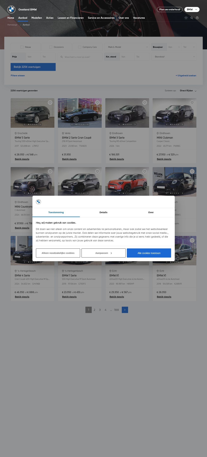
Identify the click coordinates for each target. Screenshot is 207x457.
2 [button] (94, 310)
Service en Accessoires (101, 17)
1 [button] (88, 310)
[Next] (40, 124)
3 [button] (100, 310)
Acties (49, 17)
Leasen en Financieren (71, 17)
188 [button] (116, 310)
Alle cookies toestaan (149, 253)
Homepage (12, 24)
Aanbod (22, 17)
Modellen (36, 17)
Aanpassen (103, 253)
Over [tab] (151, 212)
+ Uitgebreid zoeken (186, 75)
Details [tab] (104, 212)
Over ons (124, 17)
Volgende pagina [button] (125, 310)
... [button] (111, 310)
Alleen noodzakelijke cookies (58, 253)
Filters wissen (18, 75)
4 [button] (105, 310)
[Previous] (24, 124)
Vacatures (139, 17)
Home (10, 17)
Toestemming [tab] (56, 212)
